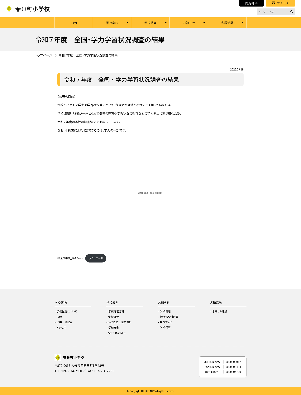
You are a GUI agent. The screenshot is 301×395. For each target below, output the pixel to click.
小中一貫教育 (64, 322)
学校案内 (112, 22)
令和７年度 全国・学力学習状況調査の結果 (88, 55)
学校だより (166, 322)
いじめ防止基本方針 (120, 322)
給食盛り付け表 (169, 317)
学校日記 (165, 311)
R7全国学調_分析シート (70, 258)
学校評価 (113, 317)
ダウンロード (96, 258)
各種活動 (227, 22)
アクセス (280, 3)
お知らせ (189, 22)
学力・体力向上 (117, 333)
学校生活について (66, 311)
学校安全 (113, 327)
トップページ (43, 55)
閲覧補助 (251, 3)
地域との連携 (219, 311)
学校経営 (150, 22)
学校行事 (165, 327)
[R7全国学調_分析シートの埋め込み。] (150, 192)
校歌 (59, 317)
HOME (74, 22)
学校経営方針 (116, 311)
